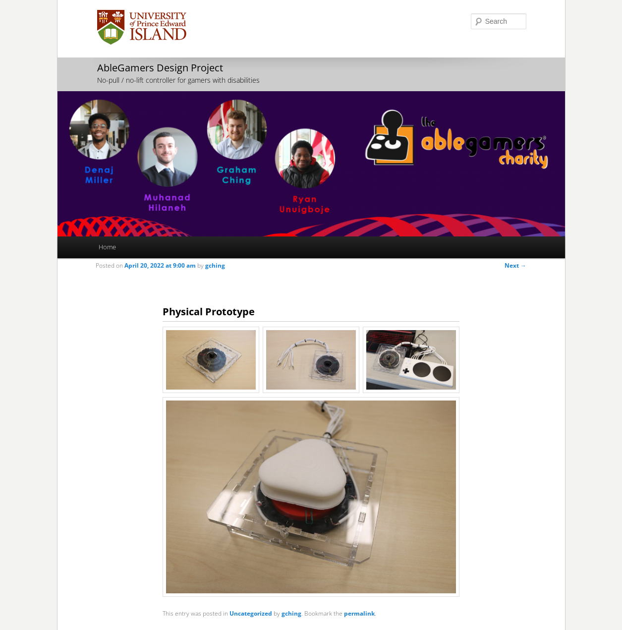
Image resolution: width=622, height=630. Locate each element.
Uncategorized (250, 613)
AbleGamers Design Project (160, 67)
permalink (359, 613)
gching (215, 265)
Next (515, 265)
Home (107, 246)
